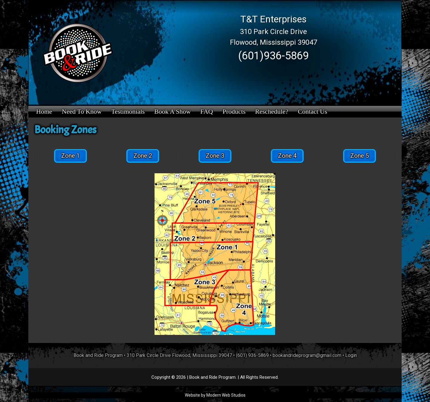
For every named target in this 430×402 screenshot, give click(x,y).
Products (233, 111)
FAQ (206, 111)
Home (44, 111)
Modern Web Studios (225, 395)
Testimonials (128, 111)
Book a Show (172, 111)
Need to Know (82, 111)
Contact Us (312, 111)
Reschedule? (271, 111)
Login (351, 355)
